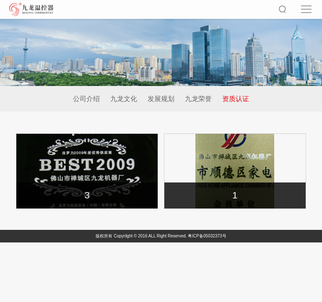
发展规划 (161, 98)
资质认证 (235, 98)
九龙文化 (123, 98)
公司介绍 (86, 98)
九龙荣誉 (198, 98)
